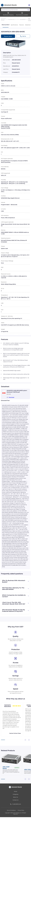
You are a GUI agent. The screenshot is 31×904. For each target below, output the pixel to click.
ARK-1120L (27, 769)
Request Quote (8, 36)
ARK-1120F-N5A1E (6, 767)
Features (21, 24)
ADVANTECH (23, 19)
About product (5, 25)
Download (11, 397)
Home (15, 791)
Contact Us (15, 800)
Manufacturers (11, 19)
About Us (15, 797)
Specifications (14, 24)
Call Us (23, 36)
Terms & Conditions (11, 810)
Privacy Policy (21, 810)
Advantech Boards (3, 19)
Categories (15, 794)
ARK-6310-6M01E (29, 19)
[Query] (15, 9)
